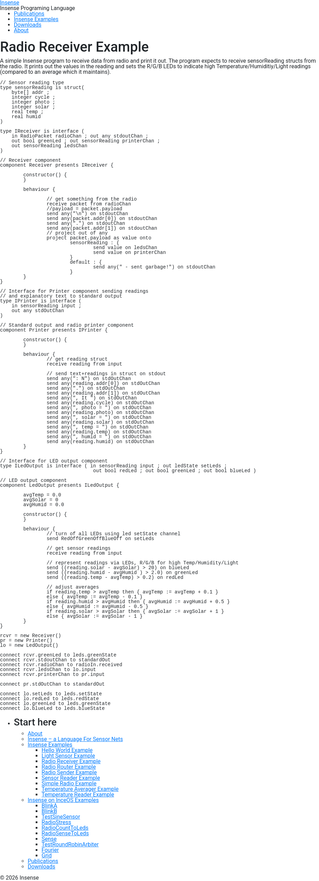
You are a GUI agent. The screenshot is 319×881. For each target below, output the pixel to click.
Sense (49, 839)
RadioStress (56, 822)
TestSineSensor (61, 816)
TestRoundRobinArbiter (70, 844)
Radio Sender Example (69, 772)
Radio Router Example (69, 767)
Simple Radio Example (69, 783)
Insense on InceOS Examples (63, 800)
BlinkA (49, 805)
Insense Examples (50, 744)
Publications (43, 861)
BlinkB (49, 811)
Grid (47, 855)
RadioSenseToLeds (65, 833)
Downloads (41, 866)
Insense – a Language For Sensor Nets (75, 739)
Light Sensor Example (68, 755)
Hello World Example (67, 750)
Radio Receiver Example (71, 761)
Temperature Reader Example (78, 794)
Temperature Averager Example (80, 789)
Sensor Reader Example (71, 778)
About (35, 733)
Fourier (50, 850)
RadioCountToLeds (65, 828)
